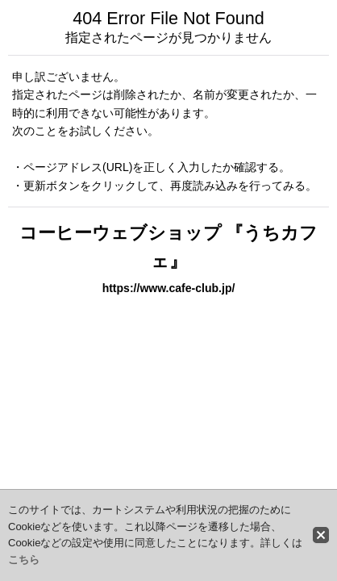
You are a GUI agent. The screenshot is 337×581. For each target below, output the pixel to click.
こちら (24, 560)
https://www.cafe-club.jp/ (168, 288)
